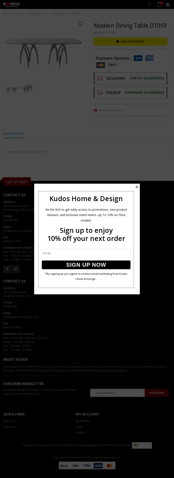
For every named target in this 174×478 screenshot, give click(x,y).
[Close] (137, 187)
